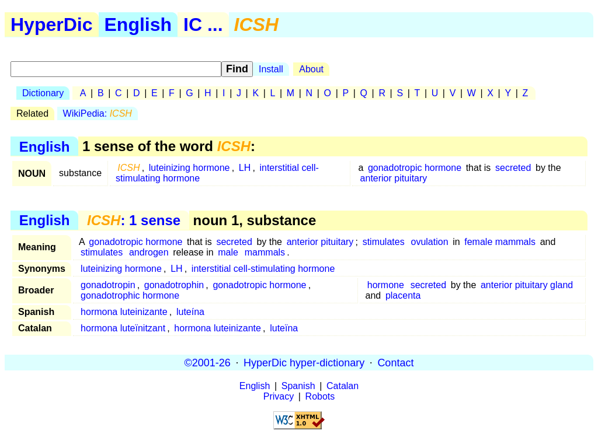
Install (271, 69)
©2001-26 (208, 362)
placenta (403, 295)
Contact (395, 362)
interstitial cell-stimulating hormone (263, 269)
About (311, 69)
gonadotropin (108, 285)
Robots (320, 396)
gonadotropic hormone (414, 168)
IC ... (203, 24)
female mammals (500, 242)
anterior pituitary (393, 178)
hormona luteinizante (124, 312)
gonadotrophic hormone (130, 295)
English (138, 24)
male (228, 252)
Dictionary (43, 93)
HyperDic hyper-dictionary (304, 362)
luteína (190, 312)
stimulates (384, 242)
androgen (149, 252)
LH (245, 168)
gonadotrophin (174, 285)
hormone (385, 285)
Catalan (342, 386)
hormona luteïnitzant (123, 328)
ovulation (429, 242)
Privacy (278, 396)
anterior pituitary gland (527, 285)
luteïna (284, 328)
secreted (513, 168)
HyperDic (52, 24)
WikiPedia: (97, 113)
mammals (265, 252)
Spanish (298, 386)
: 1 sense (133, 220)
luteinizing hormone (189, 168)
